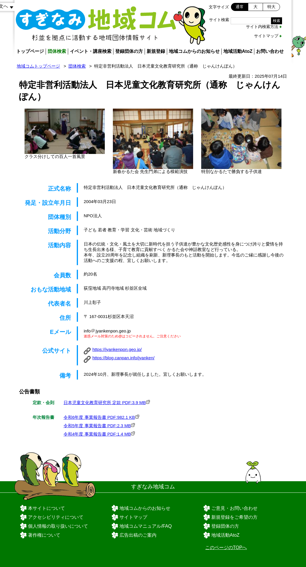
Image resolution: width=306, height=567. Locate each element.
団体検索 (57, 51)
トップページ (30, 51)
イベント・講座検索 (90, 51)
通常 (240, 6)
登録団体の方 (129, 51)
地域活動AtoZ (237, 51)
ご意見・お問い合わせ (234, 508)
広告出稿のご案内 (138, 535)
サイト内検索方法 (262, 26)
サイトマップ (266, 36)
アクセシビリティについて (55, 517)
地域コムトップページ (38, 66)
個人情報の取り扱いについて (58, 526)
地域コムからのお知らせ (194, 51)
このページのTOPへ (226, 547)
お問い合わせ (270, 51)
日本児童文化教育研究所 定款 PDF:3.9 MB (105, 402)
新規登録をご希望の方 (234, 517)
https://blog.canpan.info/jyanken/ (123, 357)
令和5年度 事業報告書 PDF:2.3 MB (97, 425)
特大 (271, 6)
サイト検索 (219, 19)
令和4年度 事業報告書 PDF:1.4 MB (97, 434)
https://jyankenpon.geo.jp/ (117, 349)
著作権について (44, 535)
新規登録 (156, 51)
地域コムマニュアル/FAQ (145, 526)
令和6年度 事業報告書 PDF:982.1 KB (99, 417)
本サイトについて (46, 508)
